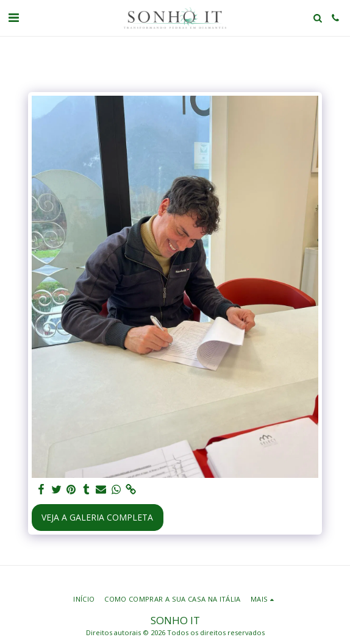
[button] (13, 17)
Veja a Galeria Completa (97, 517)
